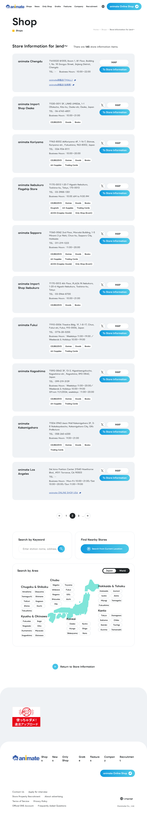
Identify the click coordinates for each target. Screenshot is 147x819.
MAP (114, 62)
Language (128, 798)
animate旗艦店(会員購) (60, 84)
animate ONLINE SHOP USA (63, 492)
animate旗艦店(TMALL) (61, 80)
